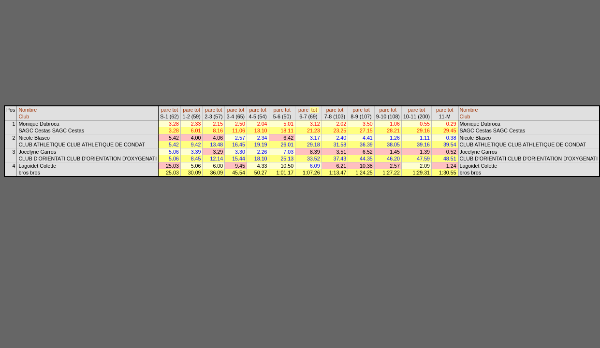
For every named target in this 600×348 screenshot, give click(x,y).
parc (166, 110)
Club (23, 116)
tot (175, 110)
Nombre (27, 110)
